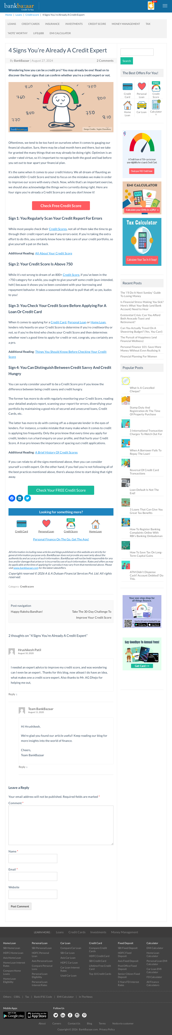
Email (13, 869)
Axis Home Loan (12, 957)
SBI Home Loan (11, 948)
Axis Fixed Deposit (128, 960)
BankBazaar (21, 60)
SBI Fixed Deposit (127, 948)
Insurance (52, 23)
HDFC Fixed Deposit (124, 954)
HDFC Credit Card (99, 956)
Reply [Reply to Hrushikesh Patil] (11, 694)
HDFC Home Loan (13, 952)
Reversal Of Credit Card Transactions (144, 471)
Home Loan (98, 322)
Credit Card (58, 322)
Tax (148, 23)
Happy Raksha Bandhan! (27, 611)
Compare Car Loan (70, 948)
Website (13, 887)
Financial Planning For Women (138, 356)
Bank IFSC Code (43, 996)
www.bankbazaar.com (25, 567)
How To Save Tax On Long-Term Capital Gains (146, 554)
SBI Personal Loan (42, 948)
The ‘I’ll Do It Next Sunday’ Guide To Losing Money (140, 294)
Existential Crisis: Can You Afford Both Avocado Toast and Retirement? (140, 318)
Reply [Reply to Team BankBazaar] (22, 767)
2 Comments (105, 60)
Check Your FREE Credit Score (61, 490)
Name (13, 851)
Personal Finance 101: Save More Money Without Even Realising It (140, 348)
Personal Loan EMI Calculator (157, 962)
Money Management (126, 23)
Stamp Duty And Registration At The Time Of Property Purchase (145, 411)
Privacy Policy (107, 1029)
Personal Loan (77, 322)
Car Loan (142, 112)
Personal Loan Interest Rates (40, 983)
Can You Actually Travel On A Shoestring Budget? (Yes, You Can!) (141, 329)
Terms (102, 1023)
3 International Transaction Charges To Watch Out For (146, 432)
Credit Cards (30, 23)
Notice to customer (123, 1023)
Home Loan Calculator (153, 954)
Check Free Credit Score (61, 205)
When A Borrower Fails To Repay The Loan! (145, 452)
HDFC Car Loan (69, 962)
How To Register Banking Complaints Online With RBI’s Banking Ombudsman (146, 532)
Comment (16, 803)
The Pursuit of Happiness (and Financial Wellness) (138, 339)
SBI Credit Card (97, 960)
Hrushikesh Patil (29, 650)
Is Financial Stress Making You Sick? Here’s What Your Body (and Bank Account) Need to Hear (142, 305)
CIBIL (17, 996)
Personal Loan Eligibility (40, 975)
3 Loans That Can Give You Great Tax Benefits (146, 511)
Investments (74, 23)
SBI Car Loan (67, 952)
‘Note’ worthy (18, 33)
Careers (56, 1023)
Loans (18, 14)
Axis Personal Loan (42, 960)
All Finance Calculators (153, 983)
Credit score (32, 14)
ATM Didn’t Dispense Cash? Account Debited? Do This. (146, 575)
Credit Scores (58, 229)
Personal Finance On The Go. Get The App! (61, 539)
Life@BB (38, 33)
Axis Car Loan (68, 957)
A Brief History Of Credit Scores (56, 452)
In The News (85, 996)
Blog (89, 1023)
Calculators (156, 113)
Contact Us (74, 1023)
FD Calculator (154, 977)
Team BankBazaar (40, 709)
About (42, 1023)
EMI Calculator (60, 33)
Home (8, 14)
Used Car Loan (68, 975)
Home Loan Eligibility (9, 980)
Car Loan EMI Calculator (154, 970)
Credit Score (97, 23)
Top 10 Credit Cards (100, 973)
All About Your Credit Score (53, 253)
